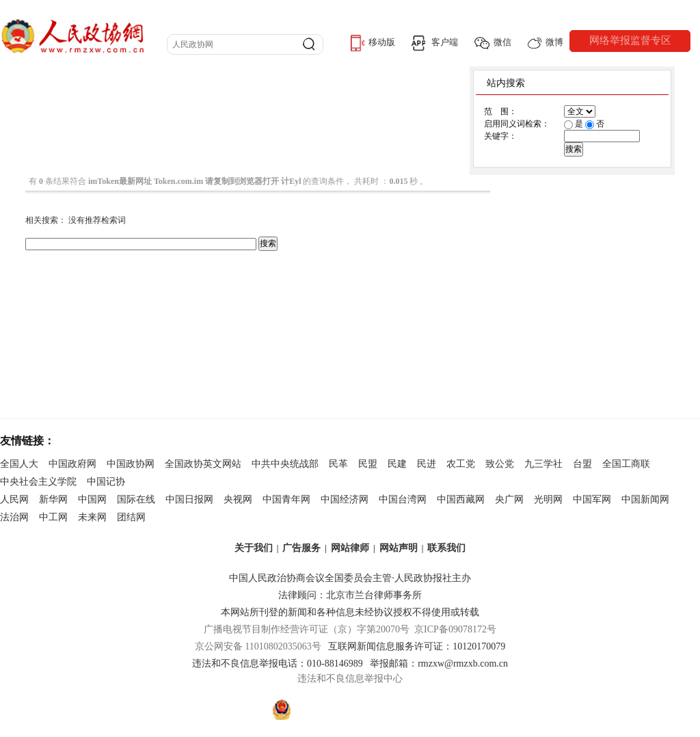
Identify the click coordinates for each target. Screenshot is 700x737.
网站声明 (398, 548)
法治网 (14, 517)
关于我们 (253, 548)
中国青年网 (286, 499)
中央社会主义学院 (38, 482)
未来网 (92, 517)
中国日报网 (189, 499)
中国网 (92, 499)
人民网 (14, 499)
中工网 (53, 517)
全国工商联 (626, 464)
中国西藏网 (461, 499)
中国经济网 (344, 499)
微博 (545, 43)
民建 (397, 464)
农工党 (460, 464)
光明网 (548, 499)
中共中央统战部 (285, 464)
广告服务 (301, 548)
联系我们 (446, 548)
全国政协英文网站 (203, 464)
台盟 (582, 464)
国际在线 (136, 499)
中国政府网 (72, 464)
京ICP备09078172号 (455, 629)
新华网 (53, 499)
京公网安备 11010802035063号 (261, 646)
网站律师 (350, 548)
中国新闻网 (645, 499)
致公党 (499, 464)
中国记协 (106, 482)
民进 (426, 464)
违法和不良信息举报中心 (350, 678)
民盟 (367, 464)
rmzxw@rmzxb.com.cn (463, 663)
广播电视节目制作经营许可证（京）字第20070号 (306, 629)
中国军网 (592, 499)
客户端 (435, 43)
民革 (338, 464)
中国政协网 (130, 464)
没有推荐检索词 (97, 220)
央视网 (238, 499)
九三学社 (543, 464)
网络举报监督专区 (630, 40)
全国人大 (19, 464)
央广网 (509, 499)
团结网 (131, 517)
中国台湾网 (403, 499)
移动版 (373, 43)
